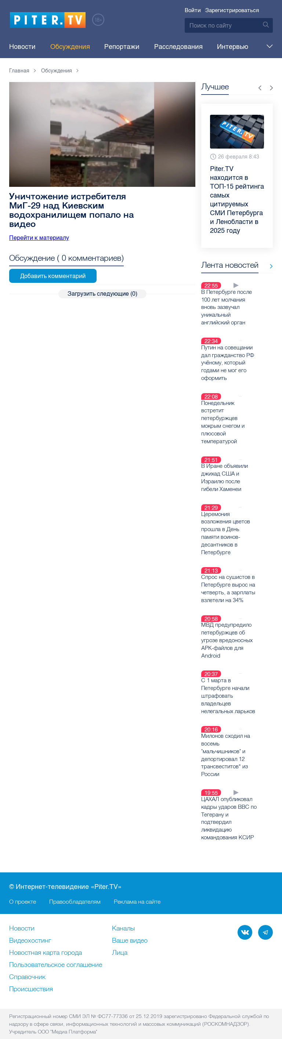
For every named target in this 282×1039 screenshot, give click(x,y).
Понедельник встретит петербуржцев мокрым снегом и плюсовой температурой (227, 426)
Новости (22, 47)
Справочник (27, 960)
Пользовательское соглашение (55, 948)
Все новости (224, 277)
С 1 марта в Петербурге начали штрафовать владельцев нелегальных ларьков (226, 683)
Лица (119, 936)
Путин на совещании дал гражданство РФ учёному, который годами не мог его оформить (225, 371)
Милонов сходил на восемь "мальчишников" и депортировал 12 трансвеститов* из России (224, 740)
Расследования (150, 47)
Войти (193, 10)
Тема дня (230, 47)
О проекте (22, 885)
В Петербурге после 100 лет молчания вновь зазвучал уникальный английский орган (224, 317)
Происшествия (31, 972)
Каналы (123, 912)
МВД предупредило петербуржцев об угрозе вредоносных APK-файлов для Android (225, 629)
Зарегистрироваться (232, 10)
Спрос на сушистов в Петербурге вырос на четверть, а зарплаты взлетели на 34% (226, 577)
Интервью (194, 47)
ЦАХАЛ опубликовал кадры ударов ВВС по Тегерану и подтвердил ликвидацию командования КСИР (226, 802)
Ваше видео (130, 924)
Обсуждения (60, 47)
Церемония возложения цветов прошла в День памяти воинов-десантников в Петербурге (227, 527)
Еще (261, 47)
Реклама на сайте (137, 885)
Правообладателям (75, 885)
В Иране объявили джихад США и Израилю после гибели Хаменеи (223, 476)
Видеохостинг (30, 924)
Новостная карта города (45, 936)
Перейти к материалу (39, 237)
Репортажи (103, 47)
